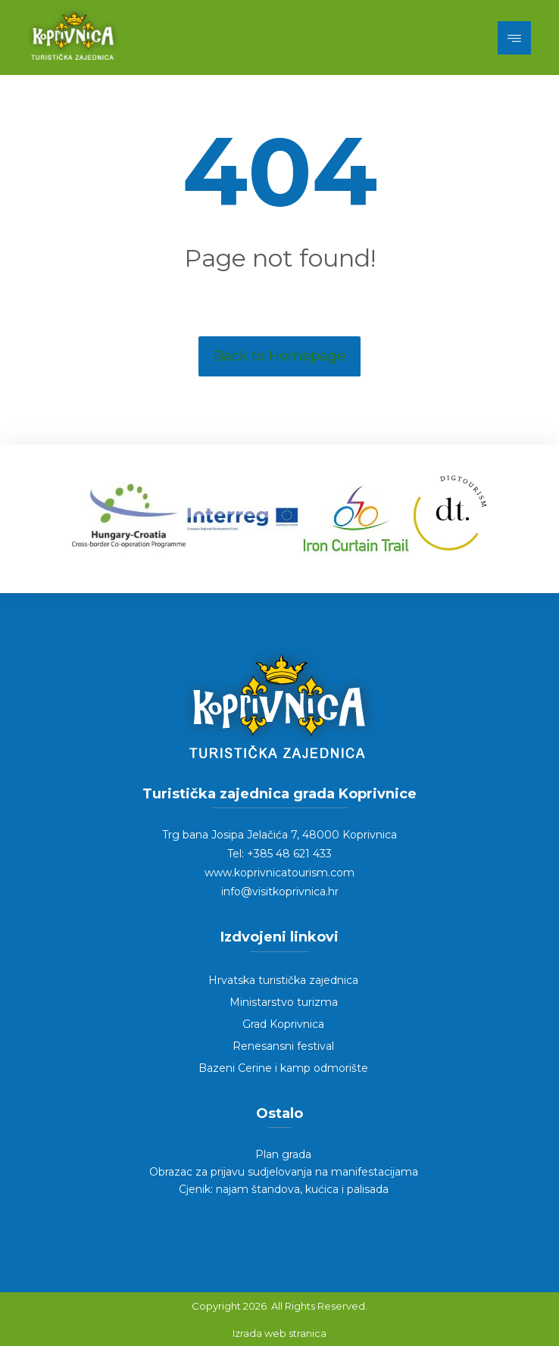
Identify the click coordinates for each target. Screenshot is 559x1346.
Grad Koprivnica (283, 1024)
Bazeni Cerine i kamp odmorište (283, 1068)
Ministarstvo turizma (284, 1002)
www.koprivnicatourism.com (279, 872)
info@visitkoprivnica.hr (280, 891)
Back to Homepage (279, 356)
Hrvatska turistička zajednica (283, 980)
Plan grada (283, 1154)
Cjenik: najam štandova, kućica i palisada (284, 1189)
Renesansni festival (283, 1046)
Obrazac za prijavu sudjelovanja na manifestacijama (283, 1172)
